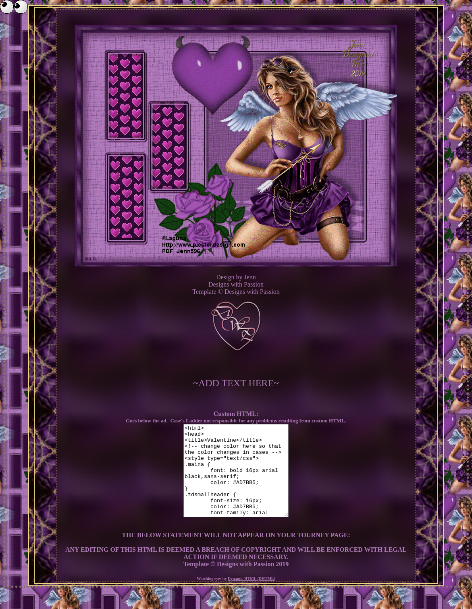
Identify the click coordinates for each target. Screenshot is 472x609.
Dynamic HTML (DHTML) (251, 596)
